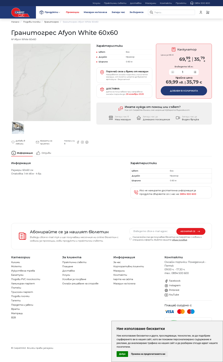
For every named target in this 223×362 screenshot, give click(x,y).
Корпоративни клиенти (128, 266)
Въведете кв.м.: (184, 66)
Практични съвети (74, 262)
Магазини (119, 270)
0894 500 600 (200, 3)
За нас (117, 262)
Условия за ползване (74, 279)
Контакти (120, 275)
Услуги (66, 275)
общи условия (179, 240)
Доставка (68, 270)
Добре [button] (122, 354)
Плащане (67, 266)
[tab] (23, 153)
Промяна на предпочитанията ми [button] (148, 354)
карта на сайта (123, 279)
